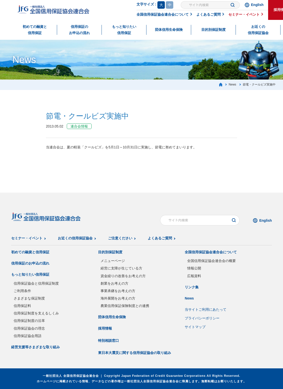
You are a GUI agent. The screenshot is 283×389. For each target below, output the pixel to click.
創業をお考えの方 (114, 283)
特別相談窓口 (108, 341)
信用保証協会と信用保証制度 (36, 283)
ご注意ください (120, 238)
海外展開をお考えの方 (118, 298)
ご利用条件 (22, 291)
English (257, 5)
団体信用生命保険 (169, 30)
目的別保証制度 (213, 30)
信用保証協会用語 (27, 336)
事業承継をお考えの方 (118, 291)
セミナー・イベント (244, 14)
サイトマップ (195, 327)
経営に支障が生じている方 (121, 268)
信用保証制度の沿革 (29, 321)
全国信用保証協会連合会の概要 (211, 261)
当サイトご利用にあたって (205, 309)
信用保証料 (22, 306)
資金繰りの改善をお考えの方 (123, 276)
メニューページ (113, 261)
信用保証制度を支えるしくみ (36, 313)
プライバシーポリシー (202, 318)
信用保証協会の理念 (29, 328)
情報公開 (194, 268)
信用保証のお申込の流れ (79, 30)
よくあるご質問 (208, 14)
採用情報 (105, 328)
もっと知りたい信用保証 (124, 30)
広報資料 (194, 276)
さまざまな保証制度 (29, 298)
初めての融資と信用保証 (35, 30)
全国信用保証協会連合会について (163, 14)
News (189, 298)
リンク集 (192, 287)
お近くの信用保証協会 (258, 30)
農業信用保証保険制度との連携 (125, 306)
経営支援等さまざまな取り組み (35, 347)
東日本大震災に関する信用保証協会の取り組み (134, 353)
